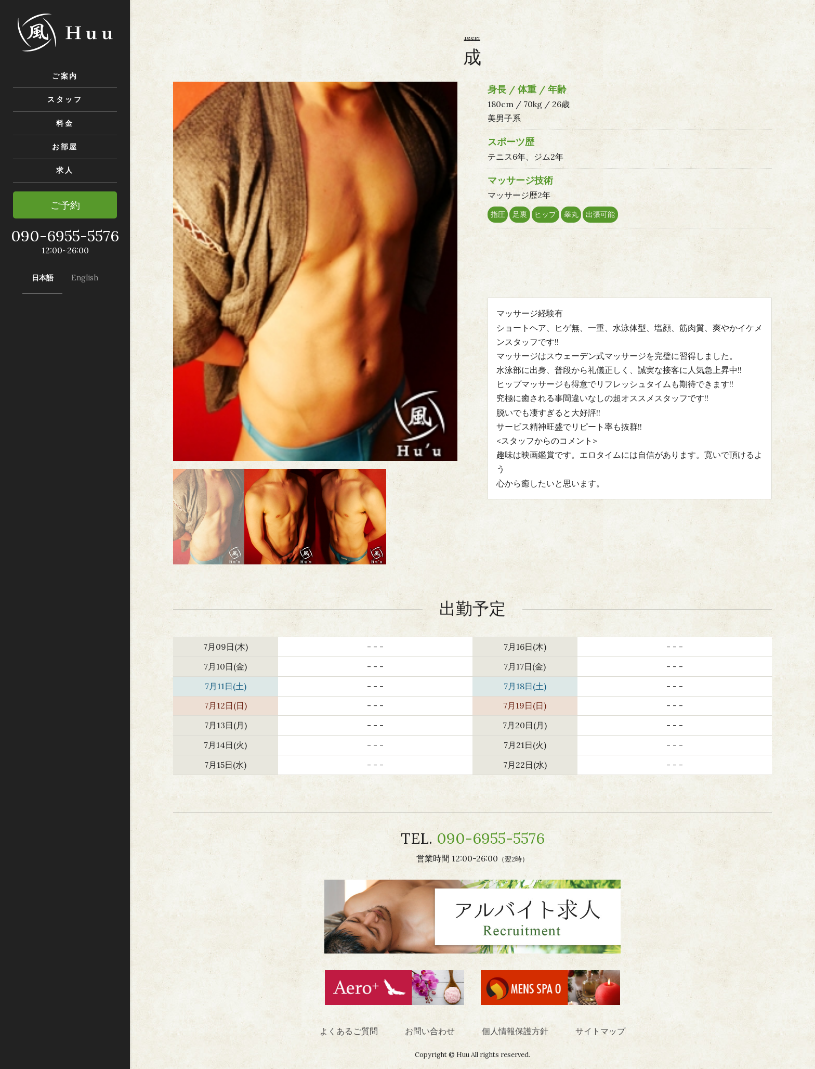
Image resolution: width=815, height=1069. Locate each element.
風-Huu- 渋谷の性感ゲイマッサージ (65, 32)
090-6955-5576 (491, 838)
